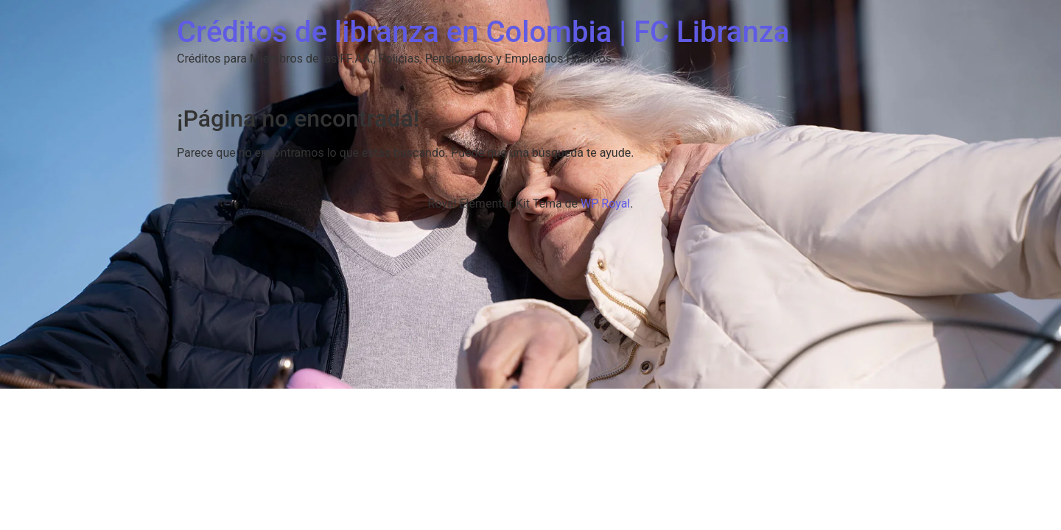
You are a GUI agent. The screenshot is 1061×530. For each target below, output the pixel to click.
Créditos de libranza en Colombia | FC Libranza (483, 32)
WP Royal (605, 204)
